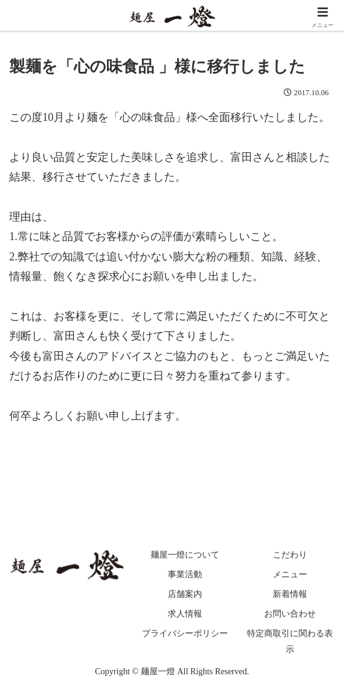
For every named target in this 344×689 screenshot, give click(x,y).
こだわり (290, 554)
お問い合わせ (290, 613)
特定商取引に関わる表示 (290, 641)
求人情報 (185, 613)
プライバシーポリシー (185, 633)
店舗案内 (185, 594)
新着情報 (290, 594)
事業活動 (185, 574)
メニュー (290, 574)
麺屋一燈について (184, 554)
